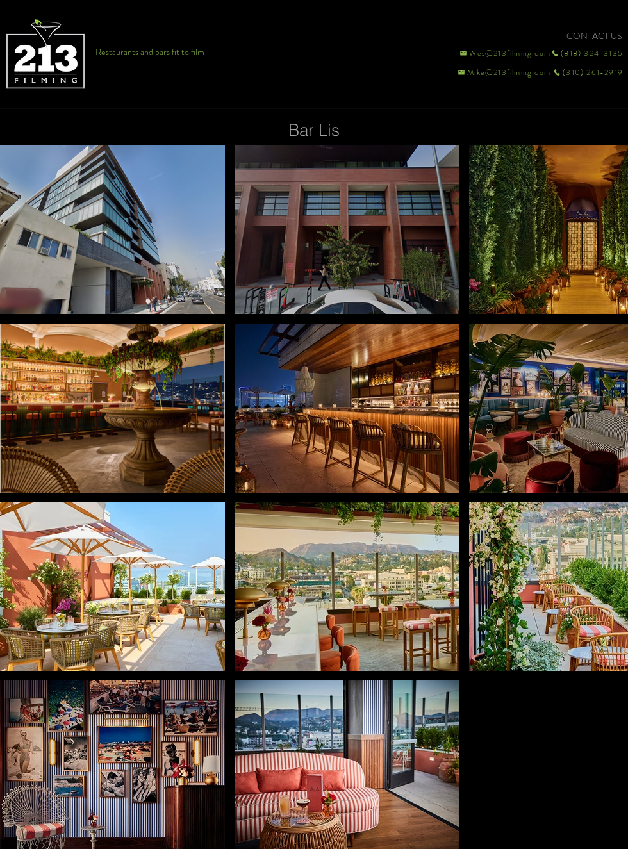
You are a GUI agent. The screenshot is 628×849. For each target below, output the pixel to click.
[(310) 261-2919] (587, 72)
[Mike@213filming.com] (501, 72)
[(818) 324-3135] (587, 53)
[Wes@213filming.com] (504, 53)
